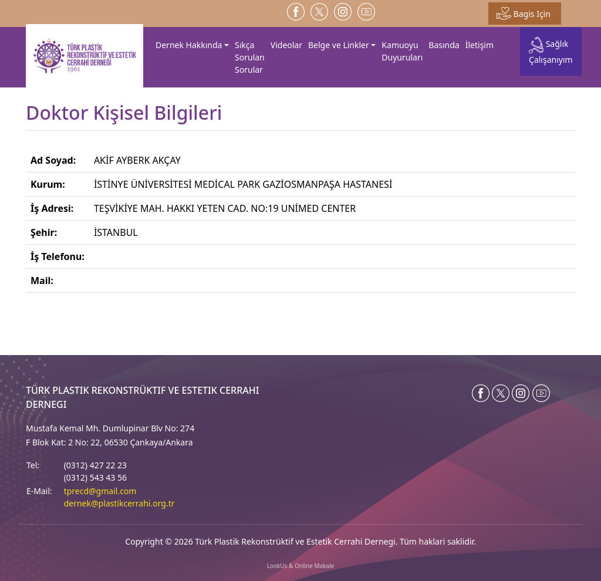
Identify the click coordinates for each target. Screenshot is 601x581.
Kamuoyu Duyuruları (402, 51)
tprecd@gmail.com (100, 490)
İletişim (479, 44)
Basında (443, 44)
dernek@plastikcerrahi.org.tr (119, 503)
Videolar (286, 44)
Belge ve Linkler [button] (338, 44)
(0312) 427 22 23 (95, 465)
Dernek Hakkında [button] (189, 44)
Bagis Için (524, 13)
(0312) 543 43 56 (95, 477)
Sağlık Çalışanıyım (551, 51)
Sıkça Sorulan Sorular (250, 57)
